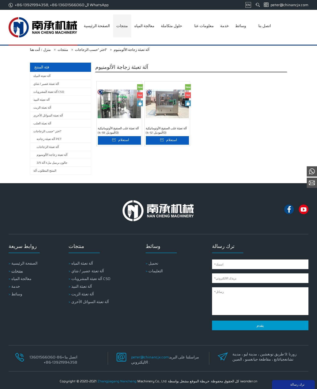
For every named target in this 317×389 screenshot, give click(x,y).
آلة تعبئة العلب (42, 123)
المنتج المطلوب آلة (44, 170)
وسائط (16, 294)
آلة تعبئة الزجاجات (48, 146)
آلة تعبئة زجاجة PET (49, 139)
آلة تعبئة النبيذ (41, 99)
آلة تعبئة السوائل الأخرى (48, 115)
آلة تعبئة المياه (42, 76)
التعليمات (155, 271)
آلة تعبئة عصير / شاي (46, 83)
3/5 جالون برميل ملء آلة (52, 162)
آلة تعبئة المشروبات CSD (48, 91)
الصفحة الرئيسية (24, 263)
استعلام (123, 140)
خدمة (15, 286)
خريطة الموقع (199, 381)
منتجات (17, 271)
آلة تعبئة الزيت (42, 107)
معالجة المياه (21, 279)
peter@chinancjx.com (289, 5)
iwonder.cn (248, 381)
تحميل (153, 263)
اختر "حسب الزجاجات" (47, 131)
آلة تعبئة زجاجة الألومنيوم (52, 154)
